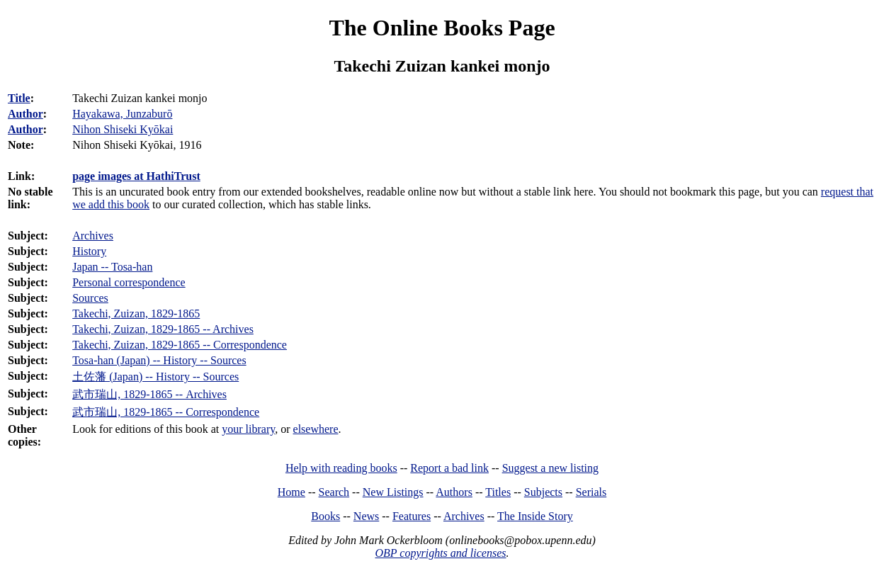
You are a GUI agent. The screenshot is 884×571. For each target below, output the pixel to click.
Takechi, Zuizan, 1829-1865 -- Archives (163, 329)
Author (25, 114)
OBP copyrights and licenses (440, 553)
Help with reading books (341, 468)
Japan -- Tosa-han (112, 267)
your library (248, 429)
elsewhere (316, 429)
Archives (92, 236)
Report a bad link (449, 468)
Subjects (543, 492)
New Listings (393, 492)
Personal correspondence (129, 282)
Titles (498, 492)
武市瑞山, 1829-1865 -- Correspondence (165, 412)
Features (411, 516)
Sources (90, 298)
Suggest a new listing (550, 468)
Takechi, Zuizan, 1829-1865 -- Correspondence (179, 345)
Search (334, 492)
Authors (454, 492)
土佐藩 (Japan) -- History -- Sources (155, 377)
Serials (591, 492)
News (366, 516)
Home (291, 492)
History (89, 251)
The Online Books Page (442, 27)
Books (325, 516)
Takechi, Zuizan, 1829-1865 (136, 313)
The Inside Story (535, 516)
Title (19, 98)
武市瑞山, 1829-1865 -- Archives (149, 394)
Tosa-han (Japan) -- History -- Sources (159, 360)
